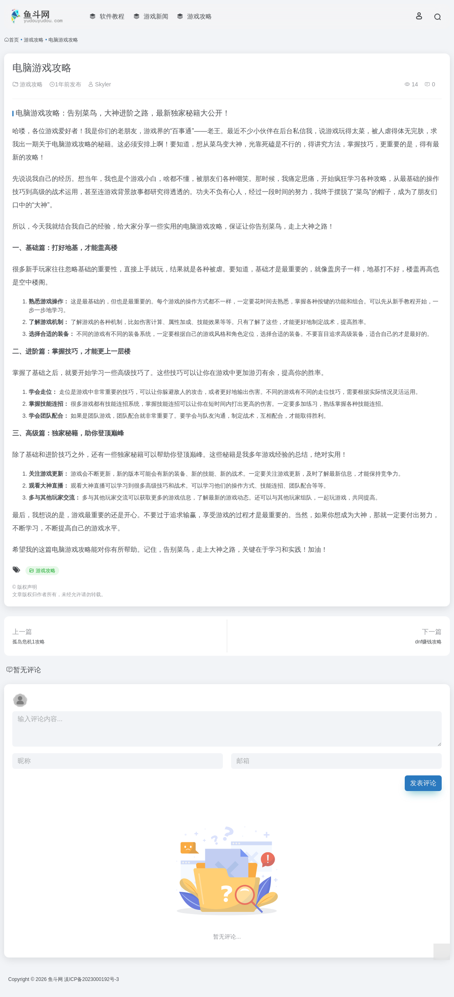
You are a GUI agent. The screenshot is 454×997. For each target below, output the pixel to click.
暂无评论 (28, 670)
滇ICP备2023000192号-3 (91, 979)
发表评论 (423, 783)
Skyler (99, 84)
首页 (14, 40)
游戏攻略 (34, 40)
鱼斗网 (55, 979)
